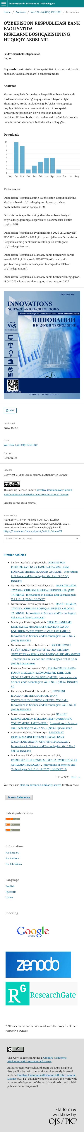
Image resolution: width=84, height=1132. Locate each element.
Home (7, 12)
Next (73, 777)
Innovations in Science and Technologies (32, 3)
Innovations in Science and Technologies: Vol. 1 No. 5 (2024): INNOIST (44, 576)
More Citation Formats (19, 538)
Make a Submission (19, 797)
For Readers (12, 852)
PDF (11, 410)
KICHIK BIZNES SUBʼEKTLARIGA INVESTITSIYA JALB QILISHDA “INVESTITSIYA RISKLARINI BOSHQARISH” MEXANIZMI (45, 649)
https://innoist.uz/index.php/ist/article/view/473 (33, 531)
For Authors (12, 858)
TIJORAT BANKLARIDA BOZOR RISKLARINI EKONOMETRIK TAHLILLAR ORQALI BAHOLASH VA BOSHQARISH (43, 672)
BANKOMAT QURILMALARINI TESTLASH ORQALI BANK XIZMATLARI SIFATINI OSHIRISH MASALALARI (40, 737)
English (10, 886)
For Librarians (14, 864)
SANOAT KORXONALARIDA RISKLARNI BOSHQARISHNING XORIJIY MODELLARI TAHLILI (41, 718)
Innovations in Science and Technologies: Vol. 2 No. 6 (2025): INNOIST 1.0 (44, 682)
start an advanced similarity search (40, 785)
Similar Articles (15, 555)
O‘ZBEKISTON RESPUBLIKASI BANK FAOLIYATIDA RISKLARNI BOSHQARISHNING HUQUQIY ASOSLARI (40, 567)
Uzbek (9, 897)
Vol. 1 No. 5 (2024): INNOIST (46, 12)
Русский (11, 891)
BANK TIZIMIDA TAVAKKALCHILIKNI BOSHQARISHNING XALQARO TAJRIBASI (43, 590)
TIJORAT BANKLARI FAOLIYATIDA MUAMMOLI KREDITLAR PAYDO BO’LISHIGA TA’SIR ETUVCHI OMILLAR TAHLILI (41, 626)
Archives (20, 12)
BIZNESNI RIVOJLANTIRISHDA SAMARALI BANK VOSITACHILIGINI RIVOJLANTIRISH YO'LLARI (39, 695)
